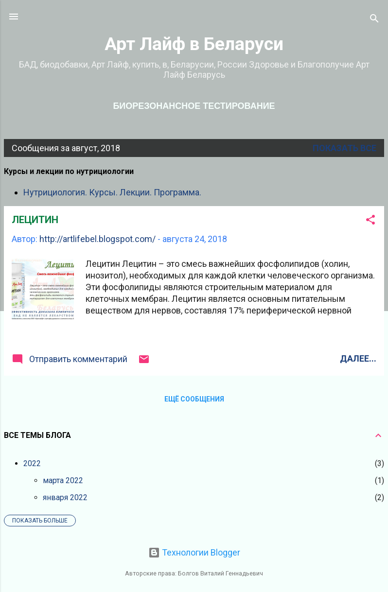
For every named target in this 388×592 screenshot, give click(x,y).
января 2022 (65, 497)
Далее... (358, 358)
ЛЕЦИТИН (35, 220)
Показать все (344, 148)
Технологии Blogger (194, 552)
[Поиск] (374, 20)
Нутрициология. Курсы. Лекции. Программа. (112, 192)
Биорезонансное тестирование (194, 106)
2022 (32, 463)
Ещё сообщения (194, 399)
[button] (370, 221)
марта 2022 (63, 480)
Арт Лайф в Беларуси (194, 43)
